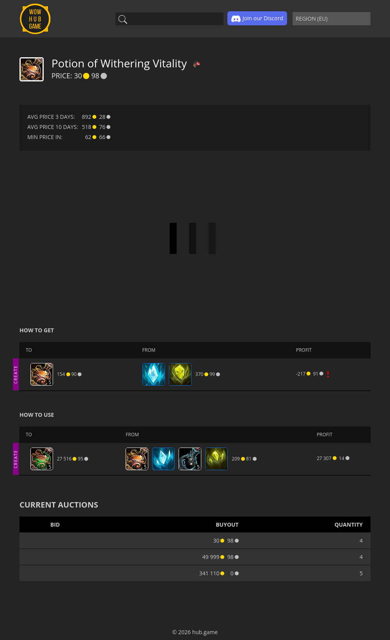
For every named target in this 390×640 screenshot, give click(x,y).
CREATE (15, 374)
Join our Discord (257, 18)
